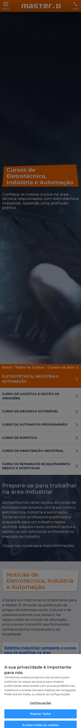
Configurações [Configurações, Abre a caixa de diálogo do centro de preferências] (40, 706)
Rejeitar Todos (40, 717)
